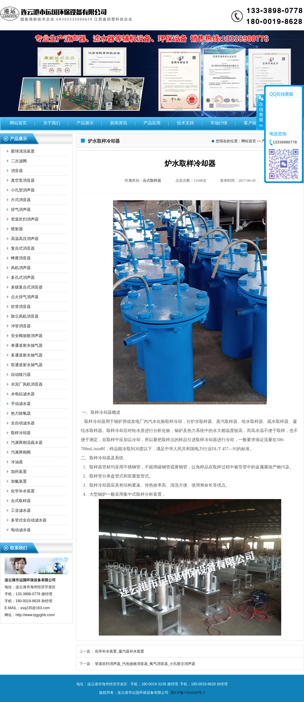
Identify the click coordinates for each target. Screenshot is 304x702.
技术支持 (185, 123)
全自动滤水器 (23, 423)
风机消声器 (21, 267)
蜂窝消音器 (21, 258)
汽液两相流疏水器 (27, 442)
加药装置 (19, 471)
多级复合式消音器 (27, 287)
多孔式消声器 (23, 277)
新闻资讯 (118, 123)
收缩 (260, 112)
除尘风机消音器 (25, 316)
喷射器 (17, 229)
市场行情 (218, 123)
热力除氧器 (21, 413)
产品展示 (85, 123)
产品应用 (152, 123)
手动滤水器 (21, 403)
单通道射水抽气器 (27, 345)
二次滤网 (19, 161)
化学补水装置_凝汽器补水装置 (119, 651)
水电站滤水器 (23, 394)
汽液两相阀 (21, 452)
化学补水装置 (23, 491)
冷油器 (17, 462)
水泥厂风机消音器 (27, 384)
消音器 (17, 170)
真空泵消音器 (23, 180)
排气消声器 (21, 209)
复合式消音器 (23, 248)
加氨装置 (19, 481)
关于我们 (51, 123)
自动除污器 (21, 374)
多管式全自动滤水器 (29, 520)
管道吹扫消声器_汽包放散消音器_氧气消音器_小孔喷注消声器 (145, 664)
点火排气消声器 (25, 297)
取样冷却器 (21, 432)
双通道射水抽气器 (27, 365)
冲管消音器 (21, 326)
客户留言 (252, 123)
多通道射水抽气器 (27, 355)
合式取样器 (21, 500)
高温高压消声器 (25, 238)
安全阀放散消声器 (27, 335)
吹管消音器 (21, 306)
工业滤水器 (21, 510)
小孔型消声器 (23, 190)
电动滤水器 (21, 530)
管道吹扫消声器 (25, 219)
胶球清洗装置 (23, 151)
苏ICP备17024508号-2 (188, 692)
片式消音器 (21, 199)
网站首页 (18, 123)
